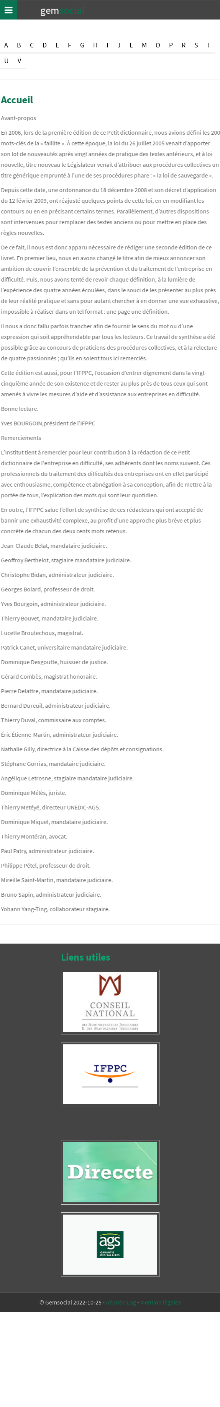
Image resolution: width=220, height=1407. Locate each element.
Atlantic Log (121, 1302)
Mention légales (160, 1302)
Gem (62, 9)
